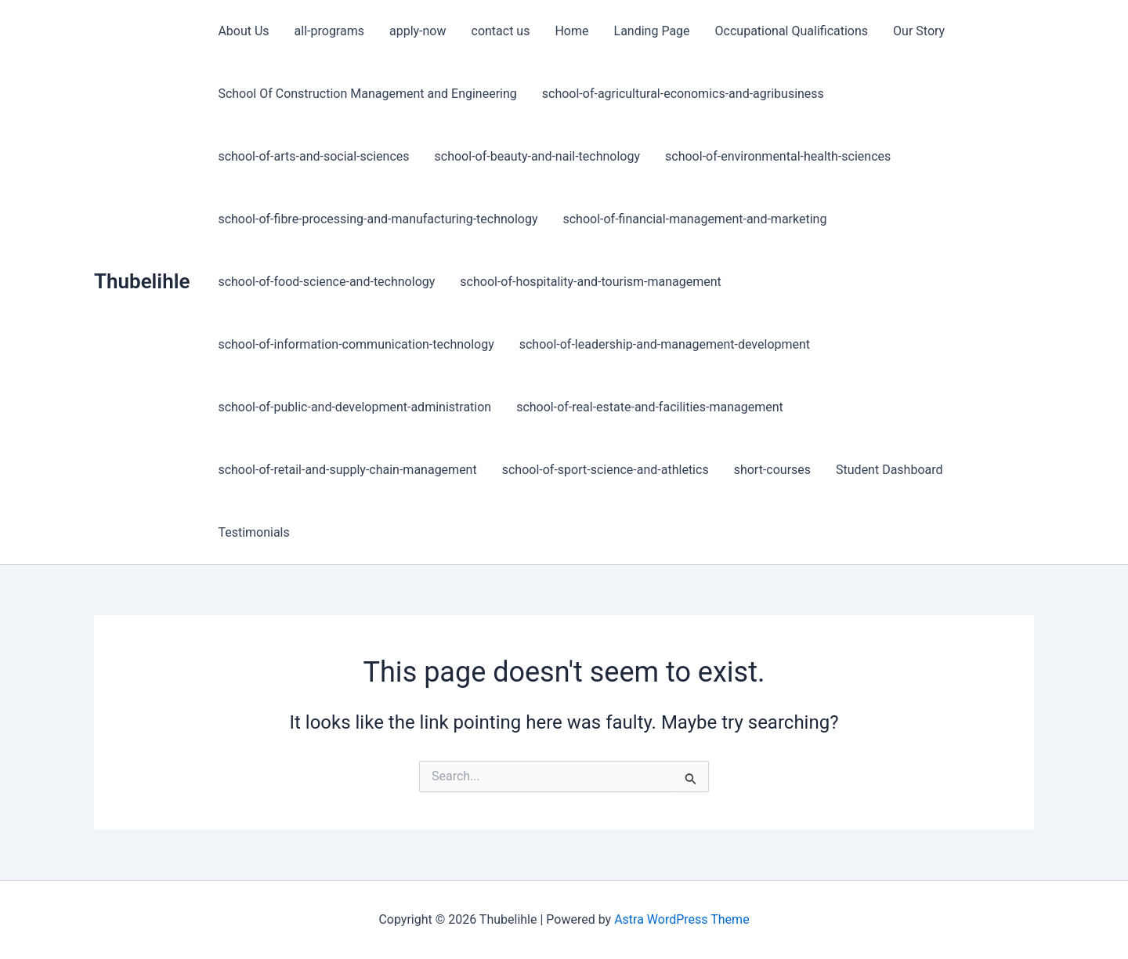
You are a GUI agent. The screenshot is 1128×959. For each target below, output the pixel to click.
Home (571, 31)
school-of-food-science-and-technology (326, 281)
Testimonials (253, 532)
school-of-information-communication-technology (356, 344)
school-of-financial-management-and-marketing (694, 219)
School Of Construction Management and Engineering (367, 93)
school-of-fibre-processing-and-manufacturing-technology (377, 219)
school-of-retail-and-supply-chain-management (347, 469)
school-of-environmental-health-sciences (778, 156)
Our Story (919, 31)
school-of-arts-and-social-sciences (313, 156)
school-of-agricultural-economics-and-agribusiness (683, 93)
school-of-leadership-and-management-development (664, 344)
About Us (243, 31)
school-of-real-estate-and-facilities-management (649, 407)
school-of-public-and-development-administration (354, 407)
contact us (501, 31)
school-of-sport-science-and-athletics (605, 469)
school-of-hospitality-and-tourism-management (590, 281)
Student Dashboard (889, 469)
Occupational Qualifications (792, 31)
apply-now (417, 31)
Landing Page (652, 31)
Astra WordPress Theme (681, 919)
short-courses (772, 469)
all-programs (329, 31)
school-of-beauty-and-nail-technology (538, 156)
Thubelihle (142, 281)
